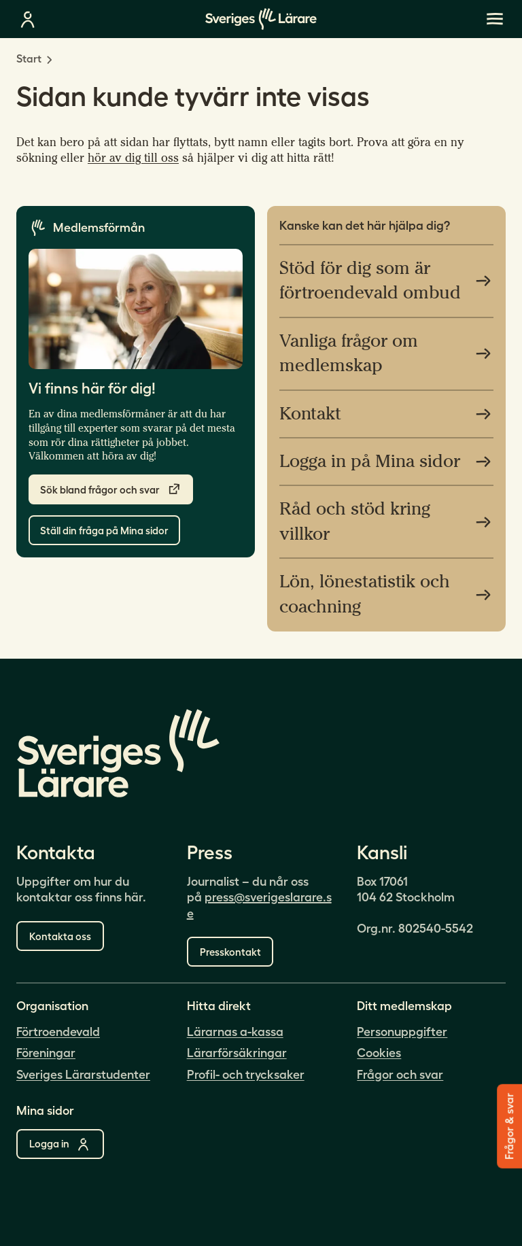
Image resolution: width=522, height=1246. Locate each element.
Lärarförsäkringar (237, 1053)
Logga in (60, 1144)
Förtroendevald (58, 1032)
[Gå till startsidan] (261, 19)
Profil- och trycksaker (245, 1074)
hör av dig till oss (133, 158)
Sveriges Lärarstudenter (83, 1074)
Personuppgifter (402, 1032)
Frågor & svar (509, 1126)
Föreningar (45, 1053)
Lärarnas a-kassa (235, 1032)
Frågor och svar (400, 1074)
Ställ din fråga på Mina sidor (104, 530)
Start (28, 58)
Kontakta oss (60, 936)
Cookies (379, 1053)
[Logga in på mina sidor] (27, 19)
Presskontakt (230, 952)
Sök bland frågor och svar (110, 489)
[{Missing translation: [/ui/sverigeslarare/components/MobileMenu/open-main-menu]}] (495, 19)
